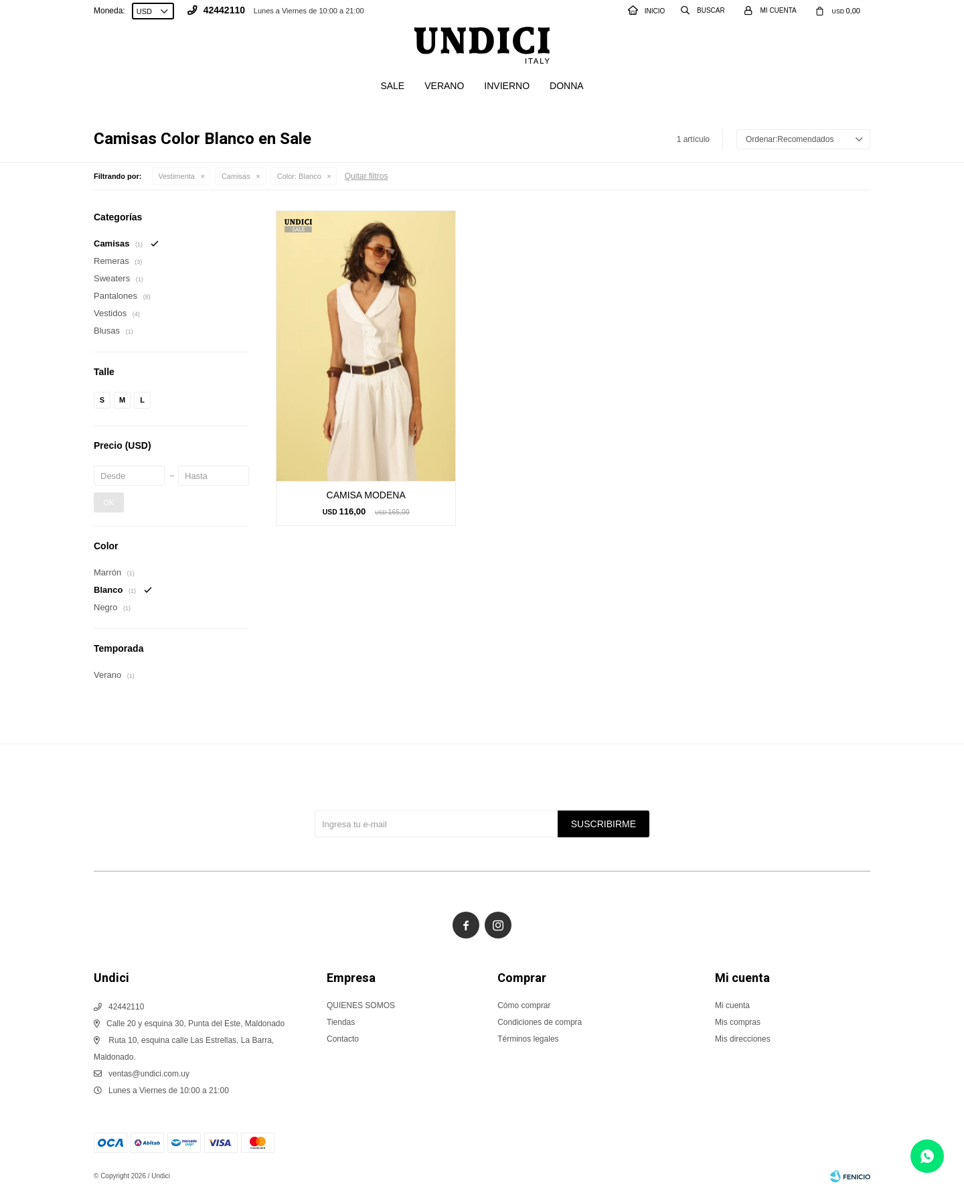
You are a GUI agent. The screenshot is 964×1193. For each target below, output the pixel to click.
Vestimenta (177, 176)
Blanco (299, 176)
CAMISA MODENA (366, 495)
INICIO (646, 11)
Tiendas (341, 1022)
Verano (444, 85)
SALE (392, 85)
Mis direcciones (743, 1039)
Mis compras (737, 1022)
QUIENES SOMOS (361, 1005)
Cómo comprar (523, 1005)
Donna (567, 85)
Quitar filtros (366, 176)
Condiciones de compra (539, 1022)
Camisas (236, 176)
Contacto (343, 1039)
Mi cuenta (732, 1005)
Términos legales (527, 1039)
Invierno (507, 85)
